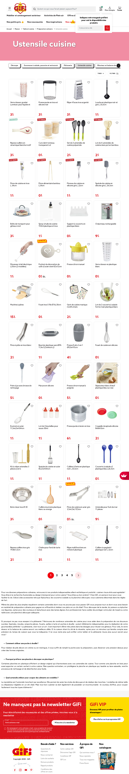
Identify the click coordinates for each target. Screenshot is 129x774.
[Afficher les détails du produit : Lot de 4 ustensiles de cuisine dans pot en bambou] (107, 130)
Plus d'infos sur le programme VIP (107, 719)
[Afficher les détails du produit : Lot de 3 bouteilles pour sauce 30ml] (50, 413)
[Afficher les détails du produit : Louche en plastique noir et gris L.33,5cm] (107, 89)
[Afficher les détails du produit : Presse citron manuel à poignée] (79, 373)
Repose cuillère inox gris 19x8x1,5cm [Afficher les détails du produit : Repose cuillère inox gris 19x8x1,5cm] (20, 549)
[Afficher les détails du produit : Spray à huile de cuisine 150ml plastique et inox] (50, 211)
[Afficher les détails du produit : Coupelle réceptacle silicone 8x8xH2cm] (107, 413)
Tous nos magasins (87, 760)
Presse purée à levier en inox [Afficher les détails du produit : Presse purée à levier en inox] (78, 426)
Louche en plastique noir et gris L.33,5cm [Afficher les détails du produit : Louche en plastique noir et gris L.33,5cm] (106, 103)
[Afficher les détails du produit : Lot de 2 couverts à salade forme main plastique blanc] (107, 292)
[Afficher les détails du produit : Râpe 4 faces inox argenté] (79, 89)
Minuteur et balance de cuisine (109, 66)
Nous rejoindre (85, 756)
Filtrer (114, 73)
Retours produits (47, 762)
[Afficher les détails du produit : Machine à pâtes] (22, 292)
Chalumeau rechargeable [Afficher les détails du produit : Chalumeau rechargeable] (105, 224)
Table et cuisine (28, 29)
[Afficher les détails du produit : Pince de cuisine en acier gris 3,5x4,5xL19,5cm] (79, 494)
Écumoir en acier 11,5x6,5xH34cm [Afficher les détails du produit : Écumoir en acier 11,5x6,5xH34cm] (17, 427)
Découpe (14, 66)
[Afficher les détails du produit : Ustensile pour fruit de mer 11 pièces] (107, 494)
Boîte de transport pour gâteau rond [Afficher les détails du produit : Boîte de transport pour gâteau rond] (20, 225)
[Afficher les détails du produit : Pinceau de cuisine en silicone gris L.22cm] (79, 170)
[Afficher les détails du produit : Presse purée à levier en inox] (79, 413)
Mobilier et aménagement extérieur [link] (24, 15)
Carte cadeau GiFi (67, 749)
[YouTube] (26, 770)
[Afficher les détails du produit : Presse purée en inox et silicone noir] (50, 89)
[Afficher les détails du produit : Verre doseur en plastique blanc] (107, 251)
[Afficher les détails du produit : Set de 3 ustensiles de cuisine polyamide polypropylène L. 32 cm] (79, 130)
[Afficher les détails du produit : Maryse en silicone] (50, 373)
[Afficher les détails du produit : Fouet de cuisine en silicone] (107, 332)
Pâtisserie (68, 66)
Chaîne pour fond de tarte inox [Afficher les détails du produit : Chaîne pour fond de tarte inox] (49, 549)
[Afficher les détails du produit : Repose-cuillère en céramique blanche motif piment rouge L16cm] (22, 130)
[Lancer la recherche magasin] (107, 28)
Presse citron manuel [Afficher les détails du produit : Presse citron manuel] (75, 264)
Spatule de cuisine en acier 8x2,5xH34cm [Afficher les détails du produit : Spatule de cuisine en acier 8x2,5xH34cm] (49, 468)
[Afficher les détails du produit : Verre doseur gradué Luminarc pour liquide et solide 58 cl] (22, 89)
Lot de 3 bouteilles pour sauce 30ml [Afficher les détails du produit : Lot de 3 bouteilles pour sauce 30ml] (48, 427)
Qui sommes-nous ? (87, 753)
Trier (99, 73)
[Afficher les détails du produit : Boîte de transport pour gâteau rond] (22, 211)
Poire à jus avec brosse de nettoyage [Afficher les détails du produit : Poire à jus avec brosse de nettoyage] (20, 387)
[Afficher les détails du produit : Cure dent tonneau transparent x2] (50, 130)
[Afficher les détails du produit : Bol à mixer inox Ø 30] (22, 494)
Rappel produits (47, 766)
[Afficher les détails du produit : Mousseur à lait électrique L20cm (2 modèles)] (22, 251)
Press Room (84, 763)
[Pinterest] (31, 770)
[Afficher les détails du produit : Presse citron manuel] (79, 251)
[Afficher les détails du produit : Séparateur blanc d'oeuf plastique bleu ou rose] (107, 373)
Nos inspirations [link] (54, 22)
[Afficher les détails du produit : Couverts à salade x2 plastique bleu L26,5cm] (107, 453)
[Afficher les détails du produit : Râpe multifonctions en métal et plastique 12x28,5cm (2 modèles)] (79, 534)
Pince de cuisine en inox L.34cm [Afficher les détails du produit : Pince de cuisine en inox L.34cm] (19, 184)
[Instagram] (20, 770)
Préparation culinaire (45, 29)
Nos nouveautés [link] (35, 22)
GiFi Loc (63, 760)
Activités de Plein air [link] (54, 15)
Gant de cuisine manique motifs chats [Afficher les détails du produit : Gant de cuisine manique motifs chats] (77, 306)
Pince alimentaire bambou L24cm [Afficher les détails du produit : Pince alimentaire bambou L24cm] (49, 184)
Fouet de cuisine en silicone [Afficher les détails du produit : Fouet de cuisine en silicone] (106, 345)
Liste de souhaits (47, 759)
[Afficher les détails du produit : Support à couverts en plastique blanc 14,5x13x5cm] (79, 211)
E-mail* (7, 720)
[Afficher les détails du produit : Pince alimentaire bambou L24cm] (50, 170)
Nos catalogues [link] (72, 22)
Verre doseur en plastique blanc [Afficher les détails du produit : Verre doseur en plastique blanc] (106, 265)
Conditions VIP (65, 756)
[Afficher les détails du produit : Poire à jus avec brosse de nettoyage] (22, 373)
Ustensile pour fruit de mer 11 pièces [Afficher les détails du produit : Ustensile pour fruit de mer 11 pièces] (106, 508)
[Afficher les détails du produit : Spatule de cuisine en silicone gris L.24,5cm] (107, 170)
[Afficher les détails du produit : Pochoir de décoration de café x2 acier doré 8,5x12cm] (50, 251)
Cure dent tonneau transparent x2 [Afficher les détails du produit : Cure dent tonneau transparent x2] (46, 144)
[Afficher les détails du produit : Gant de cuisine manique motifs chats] (79, 292)
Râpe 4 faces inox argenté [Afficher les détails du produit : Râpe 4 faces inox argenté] (78, 102)
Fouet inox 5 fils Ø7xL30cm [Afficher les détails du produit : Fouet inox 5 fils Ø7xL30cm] (50, 305)
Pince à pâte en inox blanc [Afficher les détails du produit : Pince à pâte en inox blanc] (20, 345)
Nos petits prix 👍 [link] (15, 22)
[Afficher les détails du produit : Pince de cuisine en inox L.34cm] (22, 170)
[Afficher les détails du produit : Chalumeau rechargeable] (107, 211)
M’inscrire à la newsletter (65, 723)
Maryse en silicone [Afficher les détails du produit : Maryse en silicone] (46, 386)
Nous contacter (47, 755)
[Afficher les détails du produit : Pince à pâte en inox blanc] (22, 332)
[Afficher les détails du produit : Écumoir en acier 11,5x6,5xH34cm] (22, 413)
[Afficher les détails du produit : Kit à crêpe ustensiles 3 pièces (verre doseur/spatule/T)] (22, 453)
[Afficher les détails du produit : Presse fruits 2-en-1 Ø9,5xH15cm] (79, 332)
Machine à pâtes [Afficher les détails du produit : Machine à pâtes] (17, 305)
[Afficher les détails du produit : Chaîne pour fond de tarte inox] (50, 534)
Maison (17, 29)
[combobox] (64, 9)
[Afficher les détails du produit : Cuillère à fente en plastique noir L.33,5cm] (79, 453)
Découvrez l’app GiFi (68, 753)
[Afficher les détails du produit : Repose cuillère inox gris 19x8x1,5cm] (22, 534)
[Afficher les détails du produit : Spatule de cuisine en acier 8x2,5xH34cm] (50, 453)
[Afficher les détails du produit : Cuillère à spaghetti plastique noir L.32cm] (107, 534)
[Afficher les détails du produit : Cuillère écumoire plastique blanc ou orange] (50, 494)
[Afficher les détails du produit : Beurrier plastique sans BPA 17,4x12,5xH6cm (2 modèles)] (50, 332)
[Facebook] (15, 770)
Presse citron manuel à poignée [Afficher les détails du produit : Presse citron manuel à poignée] (76, 387)
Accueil (9, 29)
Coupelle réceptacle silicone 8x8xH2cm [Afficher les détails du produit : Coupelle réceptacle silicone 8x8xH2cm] (106, 427)
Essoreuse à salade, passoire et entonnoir (41, 66)
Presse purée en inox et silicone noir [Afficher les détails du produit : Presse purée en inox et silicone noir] (48, 103)
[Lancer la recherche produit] (34, 9)
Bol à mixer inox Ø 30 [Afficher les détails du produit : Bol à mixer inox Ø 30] (18, 507)
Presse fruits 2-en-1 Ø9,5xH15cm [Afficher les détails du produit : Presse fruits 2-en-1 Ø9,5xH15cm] (75, 346)
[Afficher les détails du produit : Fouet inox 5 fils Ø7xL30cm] (50, 292)
